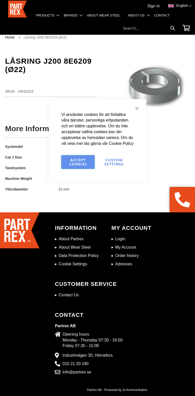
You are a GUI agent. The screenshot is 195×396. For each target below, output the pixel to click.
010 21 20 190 (75, 363)
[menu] (104, 17)
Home (9, 37)
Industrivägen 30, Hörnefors (87, 355)
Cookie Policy (121, 143)
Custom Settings (114, 161)
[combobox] (149, 28)
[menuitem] (46, 15)
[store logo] (17, 12)
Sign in (153, 6)
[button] (183, 6)
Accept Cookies (78, 161)
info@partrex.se (76, 372)
